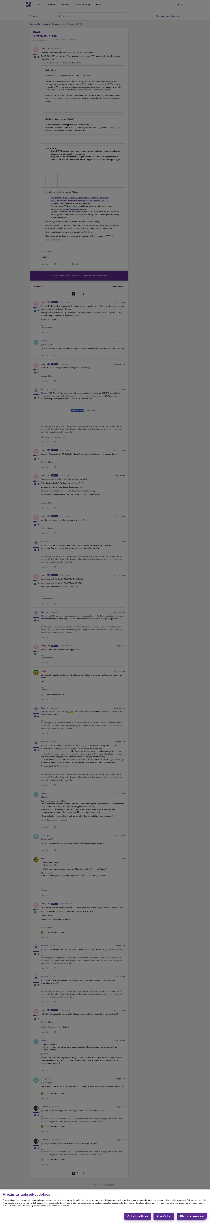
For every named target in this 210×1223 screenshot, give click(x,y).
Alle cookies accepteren (192, 1216)
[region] (105, 1206)
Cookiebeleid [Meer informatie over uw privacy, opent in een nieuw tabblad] (64, 1206)
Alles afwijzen (163, 1216)
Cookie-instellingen (137, 1216)
